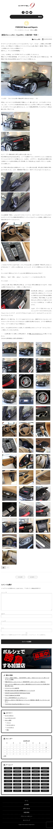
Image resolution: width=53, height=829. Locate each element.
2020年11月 (17, 771)
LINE (27, 12)
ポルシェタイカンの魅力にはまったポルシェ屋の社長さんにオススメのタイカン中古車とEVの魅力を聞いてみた (27, 685)
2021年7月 (45, 768)
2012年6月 (35, 784)
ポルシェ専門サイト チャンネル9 (26, 5)
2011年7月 (17, 790)
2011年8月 (8, 790)
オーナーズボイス (9, 715)
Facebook (23, 12)
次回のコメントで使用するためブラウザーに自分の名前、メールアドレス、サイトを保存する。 (23, 634)
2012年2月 (45, 784)
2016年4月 (45, 774)
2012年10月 (17, 784)
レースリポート (10, 727)
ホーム (26, 800)
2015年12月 (8, 777)
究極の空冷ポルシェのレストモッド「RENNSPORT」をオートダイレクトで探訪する (25, 681)
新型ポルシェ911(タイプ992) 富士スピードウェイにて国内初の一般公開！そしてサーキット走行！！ (27, 700)
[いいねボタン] (3, 567)
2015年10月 (17, 777)
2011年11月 (26, 787)
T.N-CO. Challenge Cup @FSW (12, 695)
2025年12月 (8, 768)
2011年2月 (45, 790)
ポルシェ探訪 (37, 39)
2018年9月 (45, 771)
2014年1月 (26, 781)
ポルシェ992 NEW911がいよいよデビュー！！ (16, 697)
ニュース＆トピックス (10, 718)
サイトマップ (26, 820)
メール (3, 621)
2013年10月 (44, 781)
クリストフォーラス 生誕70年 (12, 688)
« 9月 (4, 756)
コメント (4, 592)
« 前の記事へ (20, 577)
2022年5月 (35, 768)
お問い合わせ (26, 808)
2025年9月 (17, 768)
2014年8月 (45, 777)
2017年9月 (17, 774)
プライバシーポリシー (26, 816)
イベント (9, 722)
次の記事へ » (32, 577)
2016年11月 (26, 774)
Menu (40, 17)
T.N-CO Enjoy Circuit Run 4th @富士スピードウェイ (17, 704)
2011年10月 (35, 787)
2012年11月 (8, 784)
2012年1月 (8, 787)
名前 (3, 613)
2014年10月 (35, 777)
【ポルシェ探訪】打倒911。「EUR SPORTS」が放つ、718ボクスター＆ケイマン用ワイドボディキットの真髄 (27, 678)
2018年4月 (8, 774)
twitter (30, 12)
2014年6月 (17, 781)
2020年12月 (8, 771)
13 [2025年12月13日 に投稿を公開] (46, 747)
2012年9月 (26, 784)
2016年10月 (35, 774)
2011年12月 (17, 787)
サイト (2, 628)
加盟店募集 (26, 812)
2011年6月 (26, 790)
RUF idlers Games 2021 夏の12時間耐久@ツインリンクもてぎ (20, 690)
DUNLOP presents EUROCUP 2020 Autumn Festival (17, 693)
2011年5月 (35, 790)
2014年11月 (26, 777)
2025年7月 (26, 768)
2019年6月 (35, 771)
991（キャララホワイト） (36, 333)
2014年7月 (8, 781)
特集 (8, 729)
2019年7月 (26, 771)
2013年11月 (35, 781)
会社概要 (26, 804)
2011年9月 (45, 787)
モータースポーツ (11, 725)
